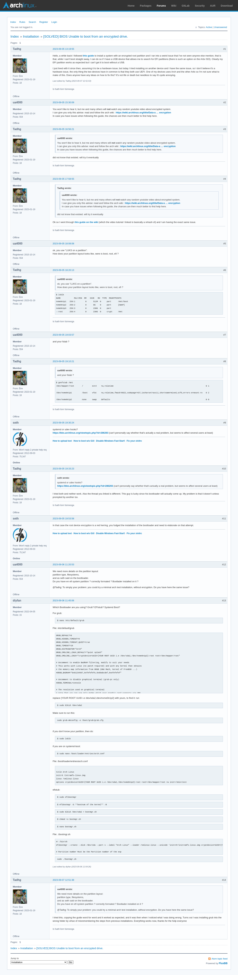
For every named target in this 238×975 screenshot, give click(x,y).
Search (32, 22)
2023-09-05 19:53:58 (63, 518)
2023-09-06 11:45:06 (63, 600)
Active (209, 27)
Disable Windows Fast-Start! (110, 441)
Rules (22, 22)
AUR (212, 5)
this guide (88, 55)
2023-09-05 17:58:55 (63, 178)
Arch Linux (19, 5)
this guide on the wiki (86, 222)
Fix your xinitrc (134, 441)
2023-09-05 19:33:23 (63, 468)
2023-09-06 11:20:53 (63, 564)
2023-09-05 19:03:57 (63, 334)
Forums (161, 5)
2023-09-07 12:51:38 (63, 880)
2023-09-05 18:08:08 (63, 243)
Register (43, 22)
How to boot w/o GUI (83, 441)
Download (227, 5)
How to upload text (62, 441)
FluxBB (223, 963)
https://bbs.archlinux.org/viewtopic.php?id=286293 (80, 432)
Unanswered (220, 27)
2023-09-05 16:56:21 (63, 129)
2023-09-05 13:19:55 (63, 49)
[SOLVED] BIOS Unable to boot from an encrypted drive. (85, 36)
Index (13, 22)
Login (54, 22)
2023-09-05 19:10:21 (63, 361)
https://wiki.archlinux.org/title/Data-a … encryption (143, 112)
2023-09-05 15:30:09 (63, 102)
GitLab (185, 5)
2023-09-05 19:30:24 (63, 422)
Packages (146, 5)
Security (200, 5)
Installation (31, 36)
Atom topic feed (219, 958)
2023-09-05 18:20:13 (63, 270)
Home (131, 5)
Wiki (173, 5)
